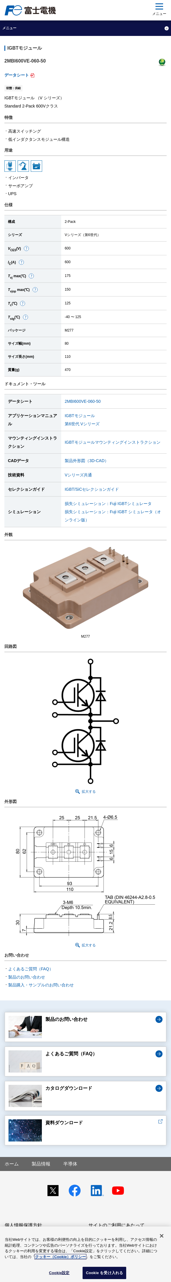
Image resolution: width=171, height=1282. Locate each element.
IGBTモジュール (80, 415)
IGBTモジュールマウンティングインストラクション (112, 442)
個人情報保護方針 (23, 1225)
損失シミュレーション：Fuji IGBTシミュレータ (108, 503)
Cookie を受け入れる (104, 1273)
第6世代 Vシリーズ (82, 423)
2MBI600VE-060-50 (83, 401)
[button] (26, 248)
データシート (16, 75)
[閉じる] (161, 1235)
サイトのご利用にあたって (116, 1225)
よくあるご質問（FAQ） (30, 969)
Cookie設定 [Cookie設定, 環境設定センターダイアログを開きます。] (59, 1273)
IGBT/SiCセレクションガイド (92, 489)
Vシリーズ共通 (78, 475)
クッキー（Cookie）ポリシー (60, 1257)
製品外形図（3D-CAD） (87, 460)
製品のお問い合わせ (26, 977)
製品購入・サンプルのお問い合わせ (41, 985)
